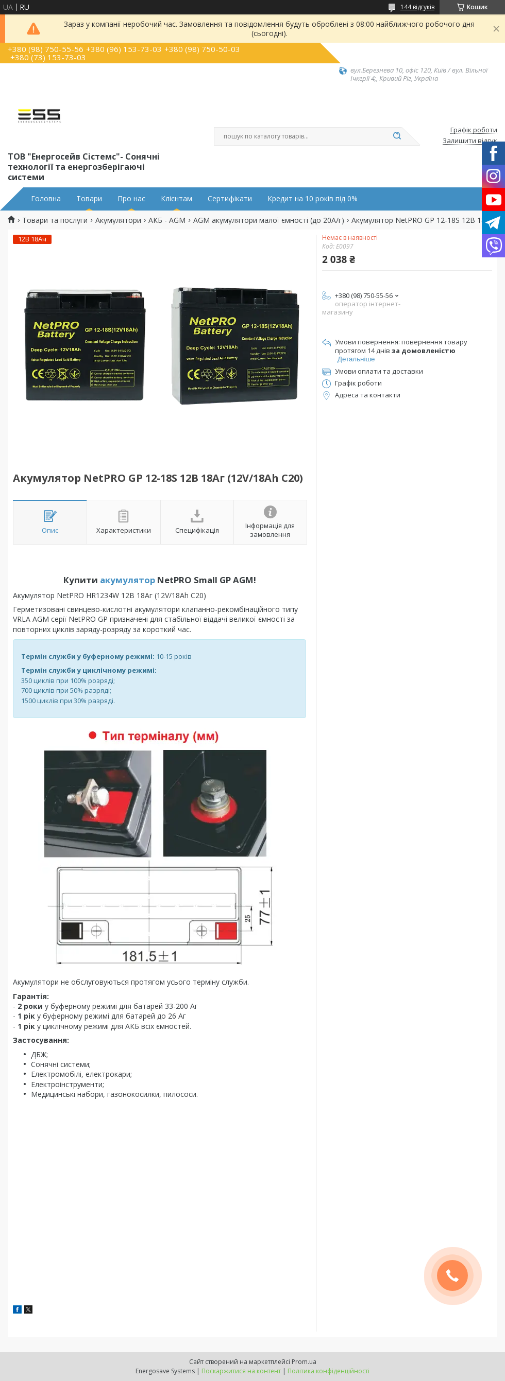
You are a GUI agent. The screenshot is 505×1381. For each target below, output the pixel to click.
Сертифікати (230, 198)
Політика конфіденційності (328, 1371)
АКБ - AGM (167, 220)
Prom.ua (304, 1361)
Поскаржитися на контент (241, 1371)
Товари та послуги (55, 220)
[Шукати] (396, 136)
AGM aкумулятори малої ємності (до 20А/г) (268, 220)
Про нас (131, 198)
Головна (46, 198)
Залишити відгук (470, 141)
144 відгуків (417, 7)
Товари (89, 198)
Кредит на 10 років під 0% (312, 198)
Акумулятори (118, 220)
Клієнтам (176, 198)
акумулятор (127, 580)
